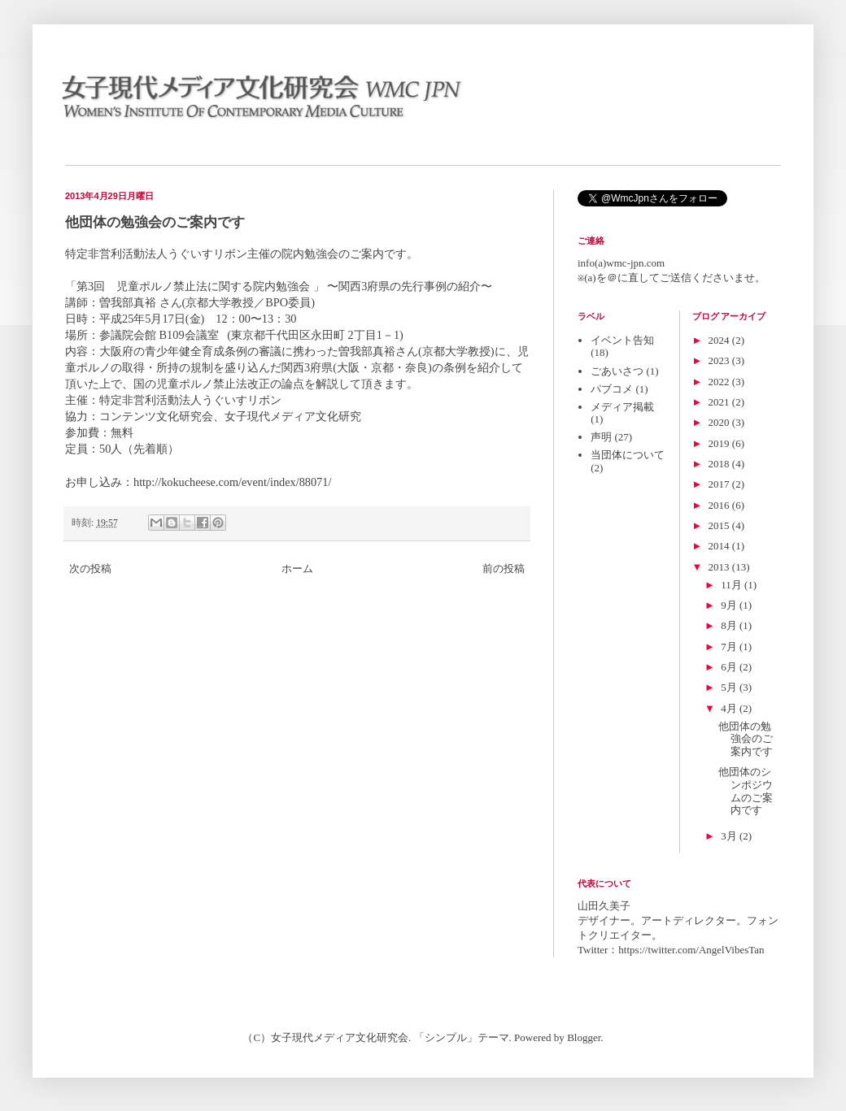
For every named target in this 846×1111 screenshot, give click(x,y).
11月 (732, 585)
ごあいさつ (617, 371)
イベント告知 (622, 340)
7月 (730, 646)
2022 (720, 381)
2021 (720, 402)
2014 (720, 546)
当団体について (628, 455)
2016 (720, 505)
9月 (730, 605)
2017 (720, 484)
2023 (720, 360)
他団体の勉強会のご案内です (745, 738)
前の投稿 (503, 568)
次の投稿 (90, 568)
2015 (720, 525)
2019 (720, 443)
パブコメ (612, 389)
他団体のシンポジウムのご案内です (745, 791)
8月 (730, 625)
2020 (720, 422)
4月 (730, 708)
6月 (730, 667)
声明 (601, 437)
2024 (720, 340)
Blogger (583, 1037)
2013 (720, 567)
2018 (720, 464)
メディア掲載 (622, 407)
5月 (730, 687)
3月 (730, 836)
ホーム (297, 568)
